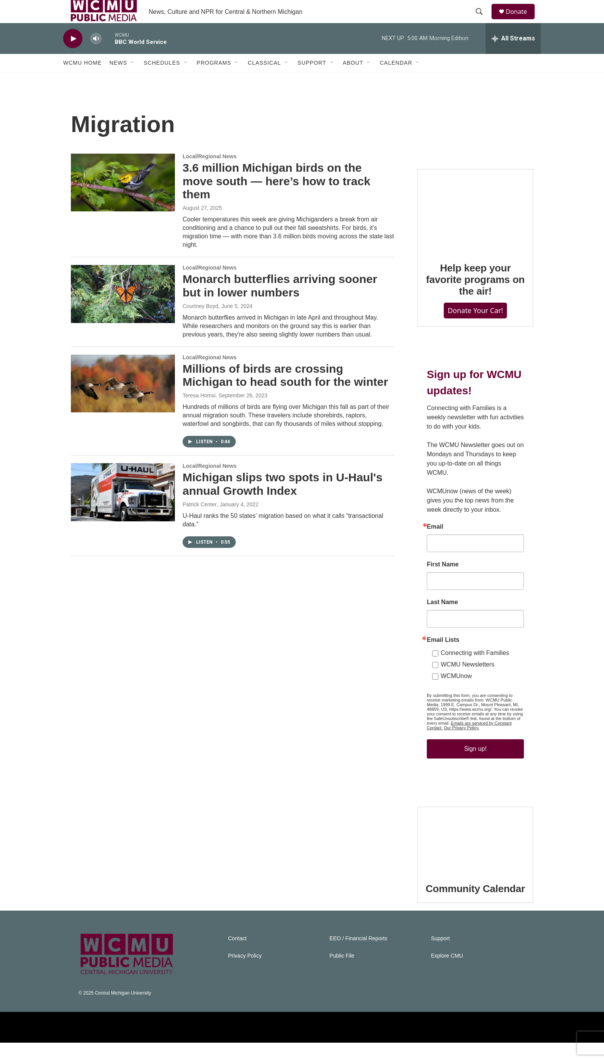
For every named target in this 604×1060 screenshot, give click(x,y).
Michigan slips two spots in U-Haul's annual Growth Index (283, 501)
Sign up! (475, 766)
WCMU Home (82, 80)
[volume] (95, 56)
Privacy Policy (245, 973)
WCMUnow (456, 693)
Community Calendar (475, 906)
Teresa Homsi (199, 413)
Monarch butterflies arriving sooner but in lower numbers (280, 303)
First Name (443, 582)
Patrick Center (200, 522)
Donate (521, 20)
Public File (341, 973)
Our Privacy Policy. (461, 745)
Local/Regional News (210, 174)
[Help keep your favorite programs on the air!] (475, 227)
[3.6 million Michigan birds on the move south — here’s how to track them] (123, 200)
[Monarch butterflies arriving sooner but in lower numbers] (123, 311)
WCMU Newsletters (468, 681)
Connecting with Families (475, 670)
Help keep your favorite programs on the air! (475, 297)
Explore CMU (447, 973)
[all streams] (513, 55)
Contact (237, 956)
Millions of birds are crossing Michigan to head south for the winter (285, 393)
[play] (73, 56)
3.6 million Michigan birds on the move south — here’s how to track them (276, 198)
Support (311, 80)
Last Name (442, 619)
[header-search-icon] (482, 20)
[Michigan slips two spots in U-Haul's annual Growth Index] (123, 509)
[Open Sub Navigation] (133, 80)
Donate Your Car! (475, 327)
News (118, 80)
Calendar (396, 80)
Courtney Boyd (200, 323)
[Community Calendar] (475, 856)
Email (435, 544)
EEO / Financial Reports (358, 956)
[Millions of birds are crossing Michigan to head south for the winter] (123, 401)
